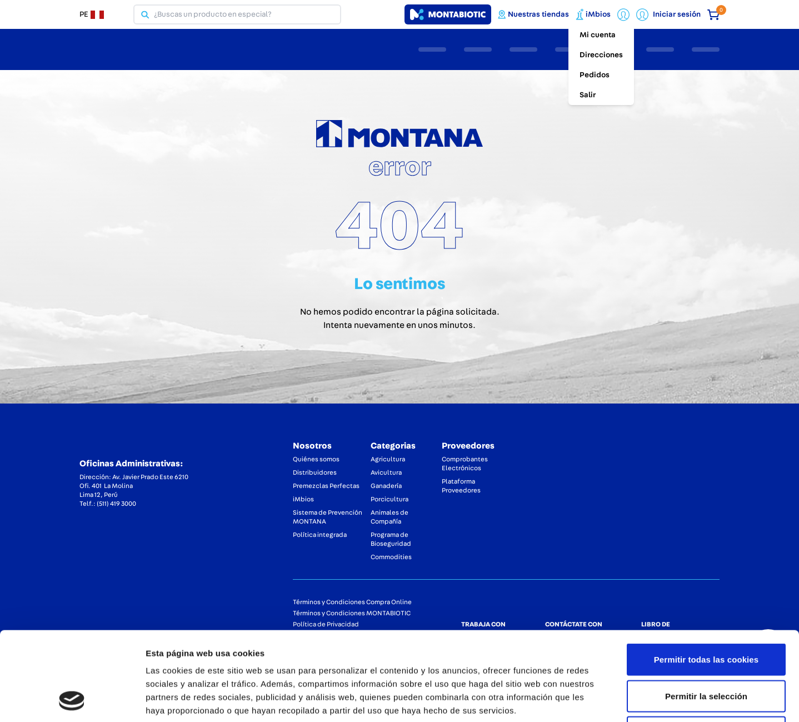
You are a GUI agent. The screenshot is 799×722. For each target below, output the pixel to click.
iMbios (303, 499)
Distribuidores (315, 472)
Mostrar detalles (597, 700)
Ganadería (386, 485)
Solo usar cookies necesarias (706, 649)
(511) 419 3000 (116, 503)
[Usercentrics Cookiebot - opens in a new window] (72, 700)
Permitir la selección (706, 613)
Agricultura (388, 459)
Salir (588, 95)
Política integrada (320, 534)
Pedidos (595, 75)
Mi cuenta (598, 35)
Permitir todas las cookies (706, 576)
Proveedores (468, 445)
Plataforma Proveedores (461, 486)
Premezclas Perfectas (326, 485)
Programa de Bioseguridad (391, 539)
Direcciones (601, 55)
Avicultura (386, 472)
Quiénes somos (316, 459)
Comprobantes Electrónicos (465, 463)
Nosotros (312, 445)
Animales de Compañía (389, 517)
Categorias (393, 445)
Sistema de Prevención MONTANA (327, 517)
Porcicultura (389, 499)
